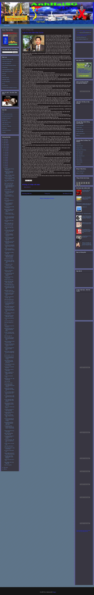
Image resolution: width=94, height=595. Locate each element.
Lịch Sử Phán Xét (7, 189)
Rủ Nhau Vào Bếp (79, 131)
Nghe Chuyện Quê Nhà (8, 183)
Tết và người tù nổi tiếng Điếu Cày (9, 253)
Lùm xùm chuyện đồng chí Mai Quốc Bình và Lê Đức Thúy (9, 303)
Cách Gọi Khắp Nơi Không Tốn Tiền (9, 65)
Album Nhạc (78, 143)
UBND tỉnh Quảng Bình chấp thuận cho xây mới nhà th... (8, 172)
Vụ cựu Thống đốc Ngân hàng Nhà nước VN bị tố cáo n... (9, 400)
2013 (5, 144)
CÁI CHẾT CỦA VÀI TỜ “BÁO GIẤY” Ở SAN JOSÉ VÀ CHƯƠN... (8, 256)
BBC (3, 112)
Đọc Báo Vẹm (5, 120)
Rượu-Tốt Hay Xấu (8, 464)
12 (5, 149)
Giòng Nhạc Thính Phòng (81, 149)
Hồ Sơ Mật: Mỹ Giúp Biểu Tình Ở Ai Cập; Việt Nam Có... (9, 231)
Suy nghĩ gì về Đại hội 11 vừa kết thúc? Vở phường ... (9, 437)
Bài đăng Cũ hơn (67, 193)
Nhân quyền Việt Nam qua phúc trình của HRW (9, 307)
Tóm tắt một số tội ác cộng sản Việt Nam (9, 448)
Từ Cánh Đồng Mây (6, 81)
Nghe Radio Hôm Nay (6, 122)
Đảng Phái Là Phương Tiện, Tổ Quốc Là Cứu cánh (9, 415)
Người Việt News (5, 124)
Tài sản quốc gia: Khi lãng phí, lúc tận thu (9, 365)
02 (5, 165)
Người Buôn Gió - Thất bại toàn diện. (84, 213)
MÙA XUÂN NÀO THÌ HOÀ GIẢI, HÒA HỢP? (9, 284)
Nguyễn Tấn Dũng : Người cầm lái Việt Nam (9, 176)
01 (5, 167)
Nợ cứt (5, 324)
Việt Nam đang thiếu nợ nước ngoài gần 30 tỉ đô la (9, 249)
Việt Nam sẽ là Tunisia (8, 225)
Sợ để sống (6, 198)
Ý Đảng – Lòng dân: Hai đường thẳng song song (9, 373)
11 (5, 150)
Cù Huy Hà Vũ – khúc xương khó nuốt (8, 265)
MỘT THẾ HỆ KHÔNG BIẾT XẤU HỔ (8, 434)
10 (5, 152)
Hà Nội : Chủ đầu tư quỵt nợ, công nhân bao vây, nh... (9, 333)
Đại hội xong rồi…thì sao (9, 355)
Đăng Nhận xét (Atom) (49, 198)
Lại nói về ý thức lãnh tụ (8, 320)
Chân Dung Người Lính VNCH (8, 69)
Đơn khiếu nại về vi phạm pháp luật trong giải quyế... (9, 294)
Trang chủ (47, 193)
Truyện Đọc (78, 164)
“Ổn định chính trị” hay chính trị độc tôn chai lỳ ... (9, 214)
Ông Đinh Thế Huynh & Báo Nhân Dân (8, 271)
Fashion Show (79, 127)
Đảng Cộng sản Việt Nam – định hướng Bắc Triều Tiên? (9, 261)
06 (5, 159)
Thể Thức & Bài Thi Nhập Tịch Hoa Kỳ (9, 87)
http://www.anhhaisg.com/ (81, 37)
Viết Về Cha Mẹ (79, 162)
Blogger (54, 592)
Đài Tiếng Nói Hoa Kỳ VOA (7, 116)
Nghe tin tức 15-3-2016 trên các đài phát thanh (86, 223)
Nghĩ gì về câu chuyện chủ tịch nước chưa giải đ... (9, 267)
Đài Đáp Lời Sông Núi (6, 118)
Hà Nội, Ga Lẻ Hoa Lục (8, 279)
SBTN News (4, 128)
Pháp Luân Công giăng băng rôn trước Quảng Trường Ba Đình (86, 198)
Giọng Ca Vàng (79, 147)
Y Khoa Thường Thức (80, 171)
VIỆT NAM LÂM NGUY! (8, 446)
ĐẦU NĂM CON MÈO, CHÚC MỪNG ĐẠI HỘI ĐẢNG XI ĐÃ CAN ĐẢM (9, 186)
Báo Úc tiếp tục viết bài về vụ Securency (9, 313)
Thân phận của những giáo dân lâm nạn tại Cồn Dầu (8, 456)
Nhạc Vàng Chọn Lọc (80, 155)
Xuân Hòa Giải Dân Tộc (8, 322)
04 (5, 162)
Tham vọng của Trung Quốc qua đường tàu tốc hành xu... (8, 361)
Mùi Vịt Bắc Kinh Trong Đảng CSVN (8, 277)
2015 (5, 141)
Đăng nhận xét (27, 187)
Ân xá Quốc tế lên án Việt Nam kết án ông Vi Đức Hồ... (9, 396)
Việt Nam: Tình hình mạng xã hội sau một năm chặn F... (9, 345)
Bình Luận (4, 75)
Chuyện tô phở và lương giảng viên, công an (8, 316)
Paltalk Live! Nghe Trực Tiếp (7, 59)
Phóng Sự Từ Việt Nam (6, 126)
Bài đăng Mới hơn (27, 193)
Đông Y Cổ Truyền (79, 173)
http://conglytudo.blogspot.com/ (82, 39)
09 (5, 154)
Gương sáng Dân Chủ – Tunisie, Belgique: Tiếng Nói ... (8, 204)
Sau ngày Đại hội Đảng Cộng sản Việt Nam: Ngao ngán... (8, 423)
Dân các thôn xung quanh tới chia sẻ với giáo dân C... (9, 352)
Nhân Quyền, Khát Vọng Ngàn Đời (9, 463)
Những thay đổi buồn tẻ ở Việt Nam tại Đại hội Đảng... (9, 329)
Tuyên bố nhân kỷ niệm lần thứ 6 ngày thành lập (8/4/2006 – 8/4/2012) (86, 217)
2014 (5, 142)
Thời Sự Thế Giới (5, 77)
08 (5, 155)
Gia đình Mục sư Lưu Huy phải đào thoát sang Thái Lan (9, 242)
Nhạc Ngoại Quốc (79, 151)
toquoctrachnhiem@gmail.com (85, 32)
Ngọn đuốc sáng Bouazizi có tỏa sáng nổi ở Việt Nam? (9, 217)
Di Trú (3, 83)
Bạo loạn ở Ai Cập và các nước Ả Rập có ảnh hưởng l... (9, 210)
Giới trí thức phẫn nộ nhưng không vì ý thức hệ (9, 196)
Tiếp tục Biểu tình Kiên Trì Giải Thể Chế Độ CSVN (9, 454)
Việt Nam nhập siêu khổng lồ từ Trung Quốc (9, 178)
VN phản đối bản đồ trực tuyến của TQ (9, 413)
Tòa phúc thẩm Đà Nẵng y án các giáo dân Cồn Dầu (9, 393)
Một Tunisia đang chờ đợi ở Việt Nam (9, 207)
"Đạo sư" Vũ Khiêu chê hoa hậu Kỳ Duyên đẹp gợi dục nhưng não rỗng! (86, 243)
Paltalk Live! (84, 206)
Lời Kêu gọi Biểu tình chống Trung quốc (86, 191)
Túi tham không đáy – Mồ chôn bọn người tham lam (9, 440)
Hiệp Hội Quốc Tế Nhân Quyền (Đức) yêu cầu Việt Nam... (9, 404)
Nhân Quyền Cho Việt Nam (7, 71)
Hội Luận (4, 73)
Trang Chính (7, 25)
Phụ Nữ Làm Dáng (79, 125)
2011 (5, 147)
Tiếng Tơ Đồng (79, 159)
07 (5, 157)
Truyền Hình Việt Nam (6, 130)
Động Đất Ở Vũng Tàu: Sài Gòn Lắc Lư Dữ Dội (9, 291)
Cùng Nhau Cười (79, 145)
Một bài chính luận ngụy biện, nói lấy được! (8, 282)
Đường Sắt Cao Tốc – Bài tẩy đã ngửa (9, 379)
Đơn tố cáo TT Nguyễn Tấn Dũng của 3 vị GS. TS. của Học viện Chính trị (84, 204)
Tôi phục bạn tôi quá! (8, 382)
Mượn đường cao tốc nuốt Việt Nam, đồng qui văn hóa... (9, 287)
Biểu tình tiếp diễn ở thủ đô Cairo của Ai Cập (8, 224)
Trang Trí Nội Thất (79, 129)
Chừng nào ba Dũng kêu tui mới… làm (9, 297)
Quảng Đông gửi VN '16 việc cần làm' (86, 237)
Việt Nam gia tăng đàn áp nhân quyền (9, 431)
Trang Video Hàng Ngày (6, 61)
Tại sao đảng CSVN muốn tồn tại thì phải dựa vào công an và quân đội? (87, 231)
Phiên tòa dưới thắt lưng (9, 299)
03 (5, 164)
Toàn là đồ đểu (7, 381)
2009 (5, 469)
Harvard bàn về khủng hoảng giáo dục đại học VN (9, 389)
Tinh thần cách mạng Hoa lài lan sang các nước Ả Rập (9, 246)
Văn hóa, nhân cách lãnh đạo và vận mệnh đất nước (9, 338)
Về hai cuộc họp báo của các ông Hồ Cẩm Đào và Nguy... (9, 357)
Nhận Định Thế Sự (5, 79)
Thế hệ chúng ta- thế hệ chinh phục (8, 370)
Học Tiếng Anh (5, 85)
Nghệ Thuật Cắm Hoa (80, 133)
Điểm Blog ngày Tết (8, 336)
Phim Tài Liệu (79, 157)
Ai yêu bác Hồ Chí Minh (8, 301)
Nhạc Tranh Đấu (79, 153)
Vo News (4, 132)
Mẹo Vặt (77, 135)
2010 (5, 467)
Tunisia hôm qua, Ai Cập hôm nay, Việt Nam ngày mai (9, 238)
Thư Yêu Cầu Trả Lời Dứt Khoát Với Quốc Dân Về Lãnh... (9, 192)
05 (5, 160)
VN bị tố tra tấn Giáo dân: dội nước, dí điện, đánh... (9, 348)
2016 (5, 139)
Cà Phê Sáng (4, 67)
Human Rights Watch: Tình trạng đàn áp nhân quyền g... (9, 385)
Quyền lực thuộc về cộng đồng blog (9, 169)
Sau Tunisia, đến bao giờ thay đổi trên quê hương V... (9, 274)
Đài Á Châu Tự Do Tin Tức (7, 114)
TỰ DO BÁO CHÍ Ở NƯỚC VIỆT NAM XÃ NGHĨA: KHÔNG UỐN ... (9, 428)
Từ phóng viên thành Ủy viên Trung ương (9, 410)
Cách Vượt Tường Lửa (6, 63)
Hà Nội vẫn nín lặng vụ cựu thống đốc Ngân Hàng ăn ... (8, 234)
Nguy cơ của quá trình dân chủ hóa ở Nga (9, 342)
